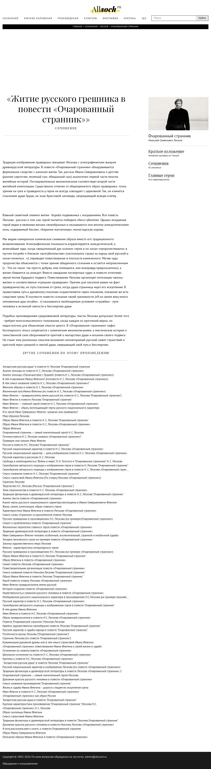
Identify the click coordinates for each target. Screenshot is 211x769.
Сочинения (91, 26)
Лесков (104, 26)
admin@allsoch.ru (96, 757)
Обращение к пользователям (20, 764)
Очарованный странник (124, 26)
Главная (77, 26)
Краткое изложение (166, 151)
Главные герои (161, 175)
